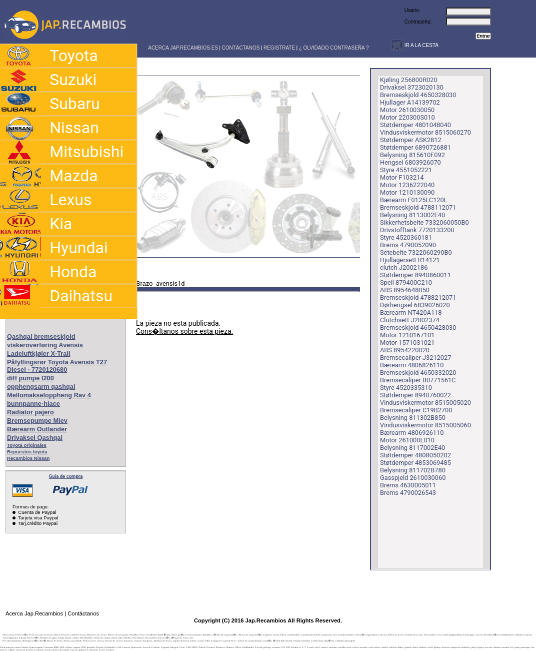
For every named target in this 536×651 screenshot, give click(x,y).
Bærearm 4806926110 (412, 432)
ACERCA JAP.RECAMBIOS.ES (182, 48)
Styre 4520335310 (406, 387)
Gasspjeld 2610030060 (413, 477)
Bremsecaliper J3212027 (415, 357)
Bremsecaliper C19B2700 (416, 410)
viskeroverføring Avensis (45, 345)
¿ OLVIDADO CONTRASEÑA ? (334, 48)
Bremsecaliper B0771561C (418, 380)
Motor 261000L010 (407, 440)
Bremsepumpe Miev (37, 420)
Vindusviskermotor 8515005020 (425, 402)
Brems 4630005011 (408, 485)
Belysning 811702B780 (413, 470)
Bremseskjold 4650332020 (418, 372)
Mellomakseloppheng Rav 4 (49, 395)
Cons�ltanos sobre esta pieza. (184, 331)
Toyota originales (26, 445)
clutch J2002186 (404, 267)
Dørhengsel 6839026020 (415, 305)
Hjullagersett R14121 (410, 260)
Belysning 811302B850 (413, 417)
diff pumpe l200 (30, 378)
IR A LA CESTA (420, 45)
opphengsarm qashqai (41, 386)
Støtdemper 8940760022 (415, 395)
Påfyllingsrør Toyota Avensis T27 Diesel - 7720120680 (57, 365)
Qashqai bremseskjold (41, 336)
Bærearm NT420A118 (411, 312)
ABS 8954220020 (405, 350)
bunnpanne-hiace (33, 403)
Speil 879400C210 (406, 282)
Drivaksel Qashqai (34, 437)
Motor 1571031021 (407, 342)
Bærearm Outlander (37, 429)
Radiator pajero (30, 412)
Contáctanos (83, 613)
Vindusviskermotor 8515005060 (425, 425)
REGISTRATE (279, 48)
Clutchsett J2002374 (410, 320)
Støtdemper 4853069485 (415, 462)
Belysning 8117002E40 (412, 447)
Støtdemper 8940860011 (415, 275)
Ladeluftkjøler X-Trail (38, 353)
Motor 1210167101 (407, 335)
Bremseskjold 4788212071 (418, 297)
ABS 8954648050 (405, 290)
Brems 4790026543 (408, 492)
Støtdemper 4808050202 (415, 455)
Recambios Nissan (28, 458)
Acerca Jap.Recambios (34, 613)
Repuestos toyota (27, 451)
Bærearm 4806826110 (412, 365)
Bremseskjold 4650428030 (418, 327)
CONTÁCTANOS (241, 48)
